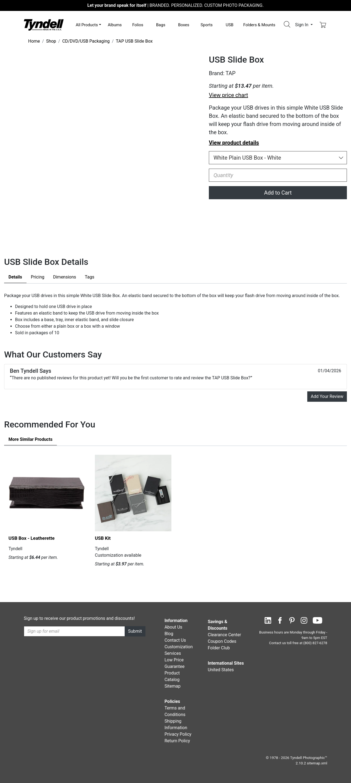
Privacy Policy (178, 734)
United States (221, 669)
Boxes (183, 24)
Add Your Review (327, 396)
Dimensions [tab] (64, 277)
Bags (160, 24)
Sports (207, 24)
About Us (173, 627)
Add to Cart (278, 192)
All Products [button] (87, 24)
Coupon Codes (222, 641)
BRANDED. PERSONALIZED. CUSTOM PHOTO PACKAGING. (175, 5)
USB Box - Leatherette (31, 538)
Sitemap (173, 686)
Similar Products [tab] (30, 439)
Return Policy (177, 740)
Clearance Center (224, 634)
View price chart (228, 95)
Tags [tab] (89, 277)
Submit (135, 631)
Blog (169, 633)
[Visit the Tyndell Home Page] (44, 24)
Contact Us (175, 640)
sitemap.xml (317, 763)
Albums (115, 24)
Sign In (302, 24)
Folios (137, 24)
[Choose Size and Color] (278, 157)
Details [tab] (15, 277)
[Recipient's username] (74, 631)
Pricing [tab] (38, 277)
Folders (259, 24)
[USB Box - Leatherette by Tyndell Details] (46, 493)
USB (229, 24)
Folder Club (219, 647)
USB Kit (103, 538)
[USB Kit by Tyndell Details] (133, 493)
